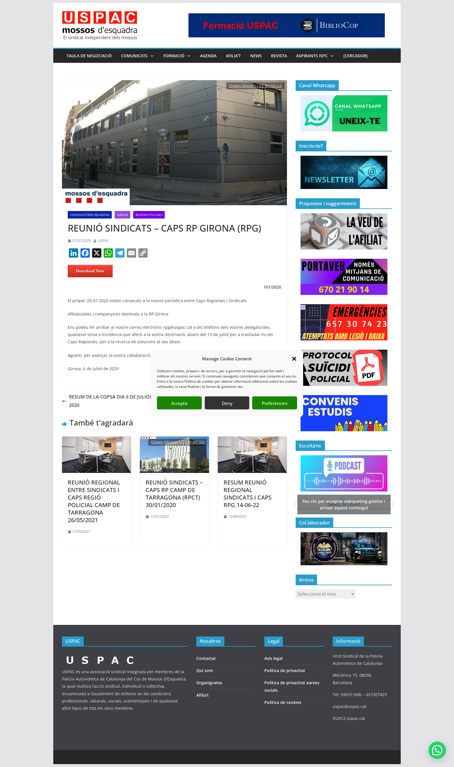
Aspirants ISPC (312, 55)
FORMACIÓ (173, 55)
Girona (122, 215)
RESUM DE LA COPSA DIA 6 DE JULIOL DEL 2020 (112, 401)
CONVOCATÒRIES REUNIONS (89, 215)
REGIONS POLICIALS (149, 215)
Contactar (206, 658)
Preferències (275, 403)
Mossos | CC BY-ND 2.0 (262, 85)
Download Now (90, 271)
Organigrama (209, 682)
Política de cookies (282, 702)
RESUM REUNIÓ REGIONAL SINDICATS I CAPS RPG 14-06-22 (248, 493)
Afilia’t (202, 695)
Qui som (204, 670)
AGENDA (208, 55)
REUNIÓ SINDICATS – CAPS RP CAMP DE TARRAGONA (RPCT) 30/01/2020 (174, 493)
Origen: (235, 85)
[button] (294, 359)
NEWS (256, 55)
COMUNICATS (134, 55)
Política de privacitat (284, 670)
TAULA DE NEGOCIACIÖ (89, 55)
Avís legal (273, 658)
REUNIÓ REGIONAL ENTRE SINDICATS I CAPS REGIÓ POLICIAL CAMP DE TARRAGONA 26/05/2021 (94, 501)
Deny (227, 403)
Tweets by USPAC (344, 504)
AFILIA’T (233, 55)
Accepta (179, 403)
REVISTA (279, 55)
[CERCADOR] (355, 55)
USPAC (103, 240)
